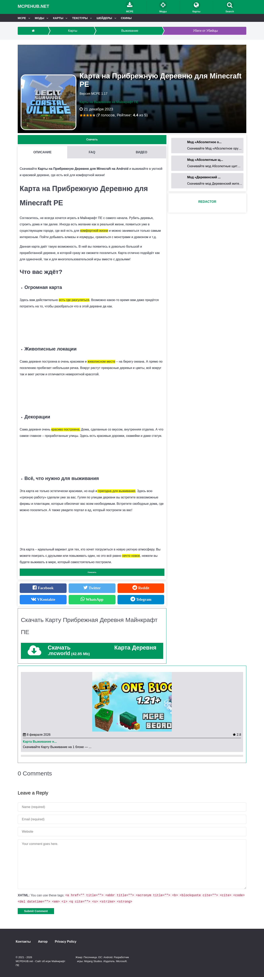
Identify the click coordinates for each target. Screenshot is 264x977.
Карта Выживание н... (40, 741)
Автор (43, 941)
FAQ (92, 152)
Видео (141, 152)
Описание (42, 152)
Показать (92, 572)
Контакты (23, 941)
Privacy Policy (66, 941)
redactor (207, 201)
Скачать (92, 139)
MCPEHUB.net (33, 6)
